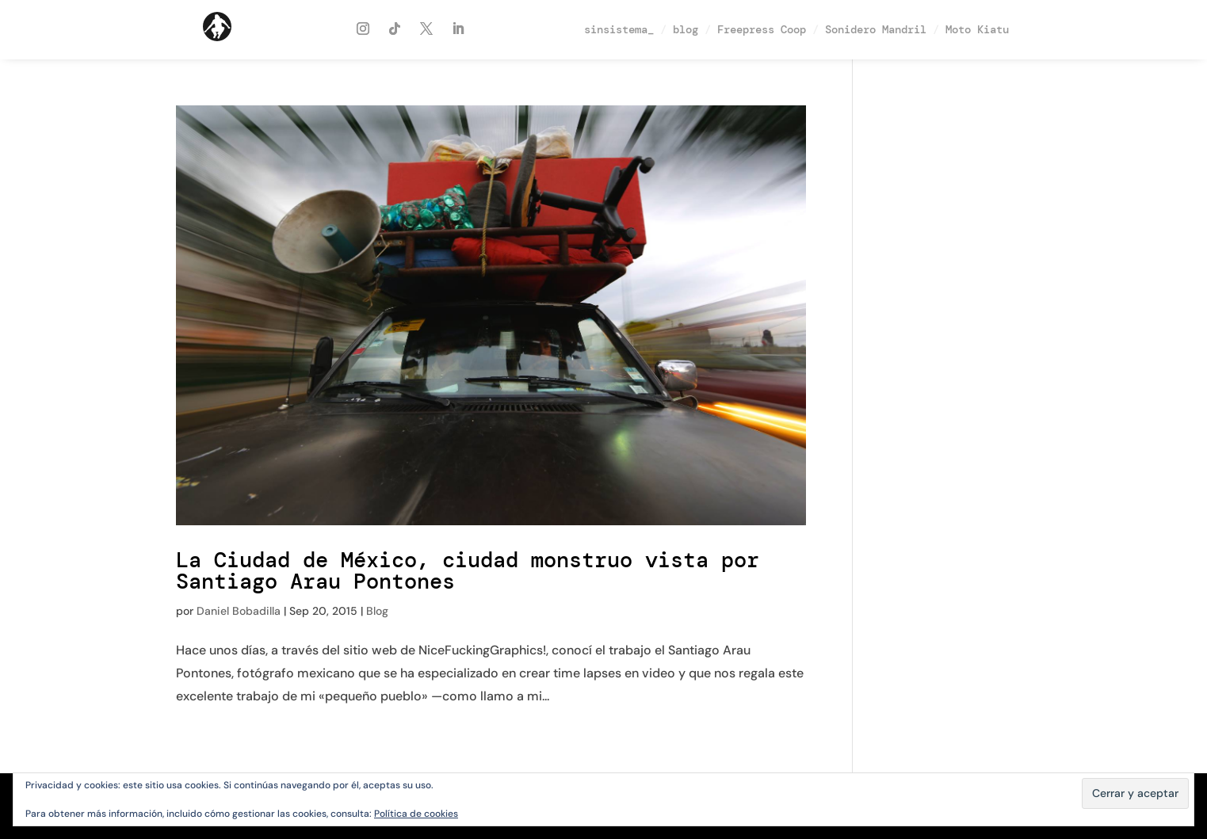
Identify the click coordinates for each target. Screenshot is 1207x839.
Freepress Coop (761, 29)
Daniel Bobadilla (239, 611)
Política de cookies (416, 813)
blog (685, 29)
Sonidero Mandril (875, 29)
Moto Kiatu (977, 29)
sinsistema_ (619, 29)
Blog (377, 611)
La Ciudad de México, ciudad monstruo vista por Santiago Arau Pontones (467, 570)
